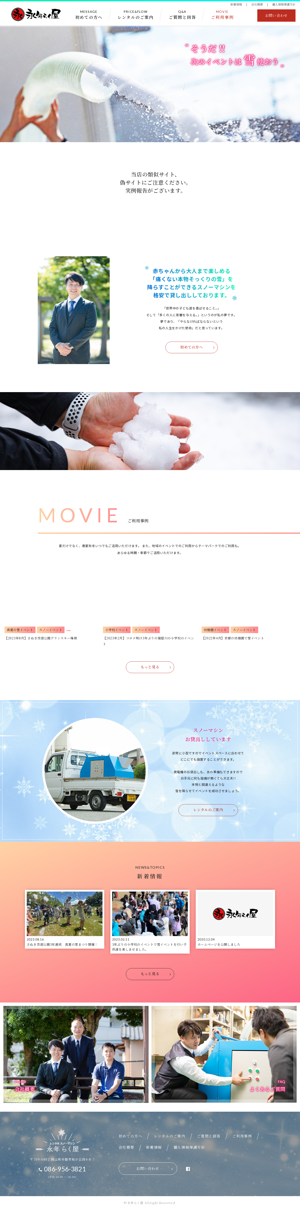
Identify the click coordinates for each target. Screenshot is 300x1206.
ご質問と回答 (209, 1132)
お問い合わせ (276, 16)
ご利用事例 (242, 1132)
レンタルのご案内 (208, 810)
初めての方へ (191, 347)
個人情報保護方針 (284, 4)
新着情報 (236, 4)
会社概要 (257, 4)
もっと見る (150, 667)
